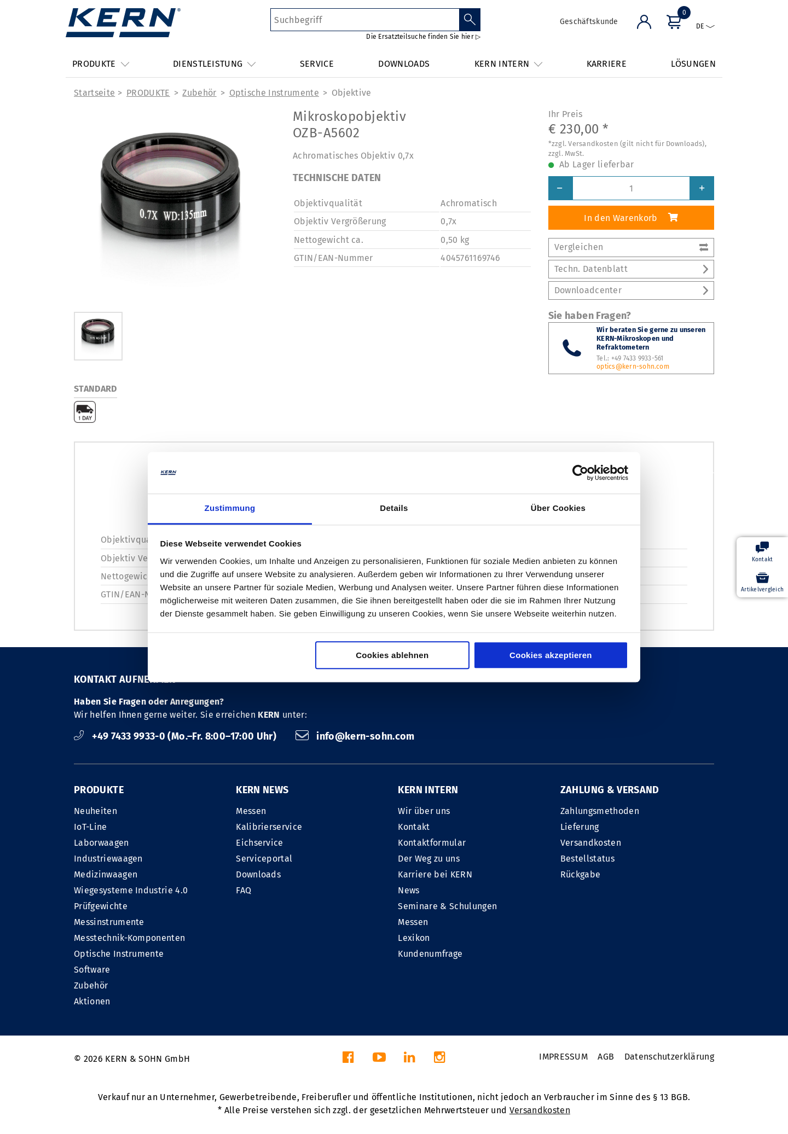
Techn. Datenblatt (631, 269)
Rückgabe (580, 874)
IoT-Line (90, 827)
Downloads (258, 874)
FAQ (243, 890)
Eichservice (259, 843)
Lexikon (414, 938)
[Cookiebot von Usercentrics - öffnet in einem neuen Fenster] (580, 472)
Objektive (352, 93)
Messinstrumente (109, 922)
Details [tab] (394, 508)
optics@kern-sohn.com (632, 366)
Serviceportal (264, 858)
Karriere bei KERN (435, 874)
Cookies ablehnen (392, 655)
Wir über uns (424, 811)
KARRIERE (607, 64)
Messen (251, 811)
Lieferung (579, 827)
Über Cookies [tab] (558, 508)
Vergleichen (631, 247)
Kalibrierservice (269, 827)
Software (92, 969)
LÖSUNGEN (693, 64)
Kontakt (414, 827)
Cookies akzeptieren (550, 655)
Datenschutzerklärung (669, 1056)
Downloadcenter (631, 290)
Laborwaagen (101, 843)
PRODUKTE (148, 93)
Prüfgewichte (101, 906)
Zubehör (199, 93)
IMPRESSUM (563, 1056)
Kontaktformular (432, 843)
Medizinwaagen (105, 874)
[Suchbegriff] (364, 19)
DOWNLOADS (404, 64)
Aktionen (92, 1001)
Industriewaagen (108, 858)
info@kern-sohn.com (355, 736)
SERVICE (317, 64)
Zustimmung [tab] (230, 508)
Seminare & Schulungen (447, 906)
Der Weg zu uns (428, 858)
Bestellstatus (587, 858)
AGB (606, 1056)
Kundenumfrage (430, 954)
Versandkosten (590, 843)
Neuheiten (95, 811)
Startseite (94, 93)
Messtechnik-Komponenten (129, 938)
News (408, 890)
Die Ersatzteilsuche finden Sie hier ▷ (423, 36)
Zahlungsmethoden (599, 811)
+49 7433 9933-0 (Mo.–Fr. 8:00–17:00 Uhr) (176, 736)
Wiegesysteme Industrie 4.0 (131, 890)
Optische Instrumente (274, 93)
